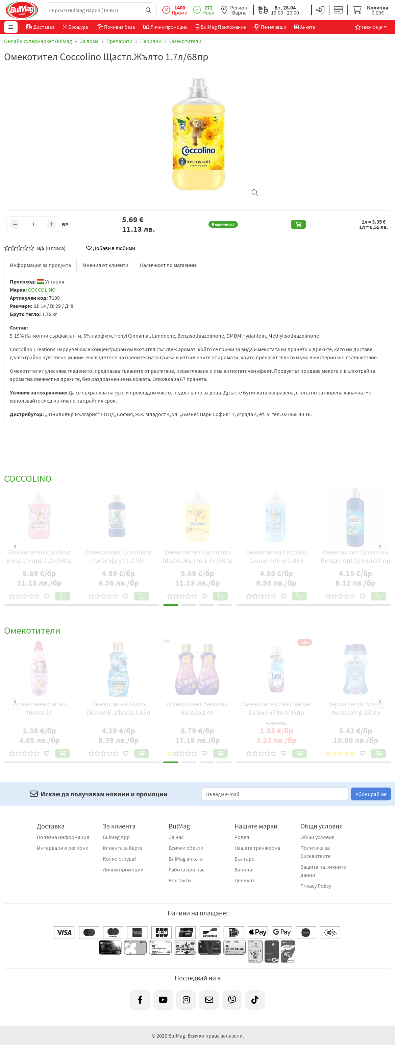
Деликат (244, 880)
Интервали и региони (63, 847)
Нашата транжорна (257, 847)
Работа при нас (186, 869)
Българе (244, 858)
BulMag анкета (186, 858)
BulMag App (116, 837)
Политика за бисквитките (315, 851)
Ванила (243, 869)
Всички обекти (186, 847)
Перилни (151, 41)
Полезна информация (63, 837)
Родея (241, 837)
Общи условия (317, 837)
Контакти (180, 880)
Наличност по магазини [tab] (168, 265)
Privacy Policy (315, 885)
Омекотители (185, 41)
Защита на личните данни (323, 870)
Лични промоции (123, 869)
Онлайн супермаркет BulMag (38, 41)
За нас (176, 837)
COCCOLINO (42, 289)
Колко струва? (120, 858)
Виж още (368, 27)
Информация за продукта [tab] (40, 265)
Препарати (119, 41)
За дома (89, 41)
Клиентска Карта (123, 847)
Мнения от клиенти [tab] (105, 265)
